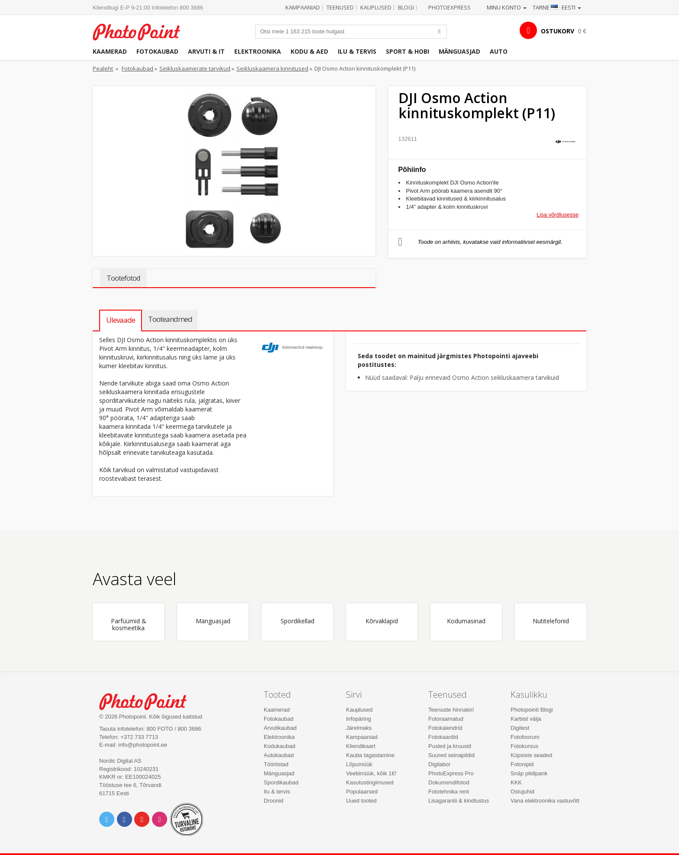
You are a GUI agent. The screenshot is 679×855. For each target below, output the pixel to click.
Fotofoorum (525, 737)
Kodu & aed (309, 51)
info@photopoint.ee (142, 745)
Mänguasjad (459, 51)
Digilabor (439, 764)
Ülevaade (120, 320)
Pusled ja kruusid (449, 746)
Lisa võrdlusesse (558, 214)
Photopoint (142, 31)
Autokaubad (279, 755)
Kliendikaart (360, 746)
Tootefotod (123, 278)
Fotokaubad (157, 51)
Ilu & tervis (357, 51)
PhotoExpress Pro (451, 773)
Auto (499, 51)
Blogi (406, 7)
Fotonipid (522, 764)
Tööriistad (276, 764)
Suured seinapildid (451, 755)
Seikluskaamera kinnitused (272, 68)
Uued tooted (361, 800)
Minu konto (507, 7)
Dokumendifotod (448, 782)
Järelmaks (359, 728)
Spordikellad (297, 621)
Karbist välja (526, 719)
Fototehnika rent (448, 791)
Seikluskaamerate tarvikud (194, 68)
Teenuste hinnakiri (451, 709)
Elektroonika (257, 51)
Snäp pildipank (529, 773)
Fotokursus (524, 746)
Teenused (340, 7)
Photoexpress (449, 7)
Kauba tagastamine (370, 755)
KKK (516, 782)
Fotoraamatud (445, 719)
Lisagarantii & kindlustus (458, 800)
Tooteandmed (170, 319)
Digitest (520, 728)
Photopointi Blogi (532, 709)
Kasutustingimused (370, 782)
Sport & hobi (407, 51)
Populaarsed (362, 791)
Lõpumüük (359, 764)
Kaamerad (110, 51)
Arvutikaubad (280, 728)
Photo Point (148, 700)
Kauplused (375, 7)
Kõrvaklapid (381, 621)
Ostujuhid (522, 791)
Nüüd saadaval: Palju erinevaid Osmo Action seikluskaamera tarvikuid (462, 377)
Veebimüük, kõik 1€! (371, 773)
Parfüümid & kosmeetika (128, 625)
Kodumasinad (466, 621)
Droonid (274, 800)
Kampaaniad (302, 7)
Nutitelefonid (551, 621)
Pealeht (103, 68)
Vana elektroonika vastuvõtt (545, 800)
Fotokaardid (443, 737)
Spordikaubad (281, 782)
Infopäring (358, 719)
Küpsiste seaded (531, 755)
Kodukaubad (279, 746)
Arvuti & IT (206, 51)
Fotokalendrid (445, 728)
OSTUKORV (557, 31)
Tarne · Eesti (557, 7)
